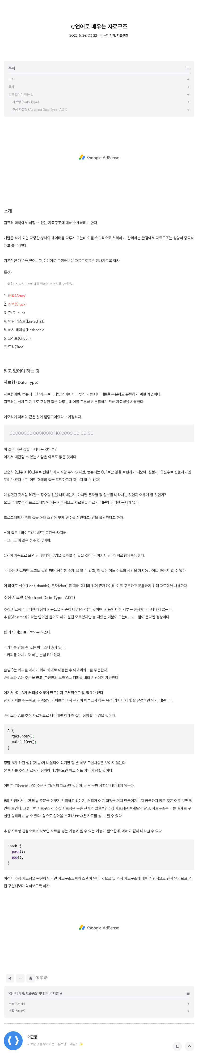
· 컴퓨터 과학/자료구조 (113, 35)
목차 (8, 272)
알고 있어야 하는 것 (21, 371)
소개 (8, 211)
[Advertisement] (99, 157)
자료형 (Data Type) (21, 382)
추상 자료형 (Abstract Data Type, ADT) (39, 597)
